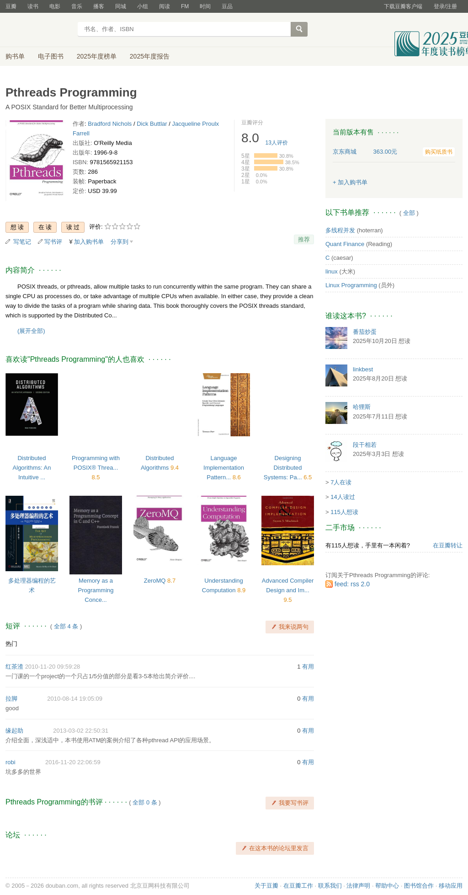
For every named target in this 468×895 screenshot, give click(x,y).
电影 (54, 6)
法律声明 (358, 885)
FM (185, 6)
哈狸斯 (362, 406)
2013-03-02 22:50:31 (80, 730)
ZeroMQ (155, 580)
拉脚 (11, 698)
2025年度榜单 (97, 56)
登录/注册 (445, 6)
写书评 (53, 241)
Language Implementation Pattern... (223, 468)
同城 (120, 6)
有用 (308, 666)
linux (331, 271)
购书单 (15, 56)
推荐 (304, 239)
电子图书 (51, 56)
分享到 (119, 241)
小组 (142, 6)
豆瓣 (10, 6)
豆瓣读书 (38, 30)
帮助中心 (387, 885)
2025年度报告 (150, 56)
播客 (98, 6)
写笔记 (22, 241)
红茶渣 (14, 666)
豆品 (227, 6)
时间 (205, 6)
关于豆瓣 (266, 885)
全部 (409, 212)
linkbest (363, 369)
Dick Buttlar (152, 123)
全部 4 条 (66, 626)
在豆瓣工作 (298, 885)
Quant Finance (344, 244)
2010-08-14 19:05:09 (74, 698)
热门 (11, 643)
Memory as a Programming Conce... (95, 590)
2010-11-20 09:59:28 (52, 666)
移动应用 (451, 885)
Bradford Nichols (110, 123)
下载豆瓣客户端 (403, 6)
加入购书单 (89, 241)
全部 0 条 (145, 802)
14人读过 (342, 496)
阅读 (164, 6)
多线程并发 (340, 230)
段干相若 (365, 444)
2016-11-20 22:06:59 (73, 762)
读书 (32, 6)
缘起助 (14, 730)
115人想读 (344, 512)
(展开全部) (31, 330)
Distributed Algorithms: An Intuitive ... (32, 468)
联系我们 (330, 885)
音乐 (76, 6)
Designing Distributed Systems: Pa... (283, 468)
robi (10, 762)
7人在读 (340, 482)
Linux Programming (351, 285)
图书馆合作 (419, 885)
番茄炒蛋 (365, 331)
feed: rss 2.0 (352, 584)
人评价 (277, 142)
